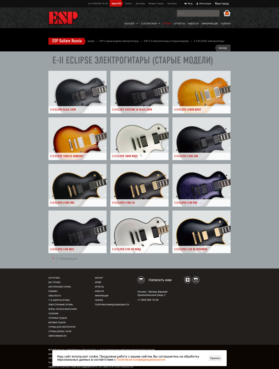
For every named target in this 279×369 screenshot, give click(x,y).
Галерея (226, 23)
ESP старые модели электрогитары (119, 41)
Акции (116, 4)
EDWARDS (53, 291)
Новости (193, 23)
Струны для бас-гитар (59, 331)
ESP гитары (54, 278)
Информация (210, 23)
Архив (167, 23)
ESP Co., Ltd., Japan (99, 367)
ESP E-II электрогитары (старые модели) (166, 41)
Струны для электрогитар (62, 327)
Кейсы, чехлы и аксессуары (62, 309)
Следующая (68, 258)
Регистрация (205, 4)
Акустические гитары (59, 287)
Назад (223, 48)
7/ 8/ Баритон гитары (59, 300)
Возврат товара (156, 4)
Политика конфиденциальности (112, 305)
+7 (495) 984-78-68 (98, 4)
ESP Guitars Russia (67, 41)
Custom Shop (149, 23)
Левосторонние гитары (60, 305)
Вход (190, 4)
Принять (215, 358)
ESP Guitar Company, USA (121, 367)
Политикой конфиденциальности (140, 359)
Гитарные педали (57, 318)
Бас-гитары (54, 282)
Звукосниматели (57, 336)
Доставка (140, 4)
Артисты (179, 23)
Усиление (53, 314)
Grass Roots (54, 296)
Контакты (172, 4)
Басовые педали (57, 322)
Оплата (128, 4)
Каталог (130, 23)
